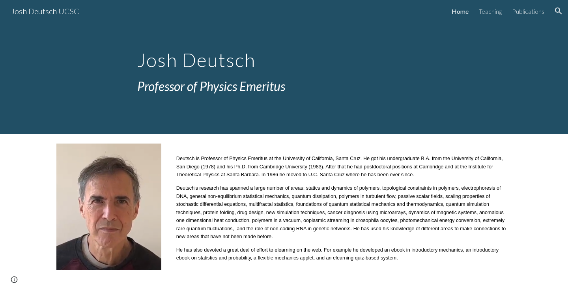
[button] (558, 11)
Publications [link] (528, 11)
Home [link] (460, 11)
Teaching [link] (490, 11)
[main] (284, 67)
